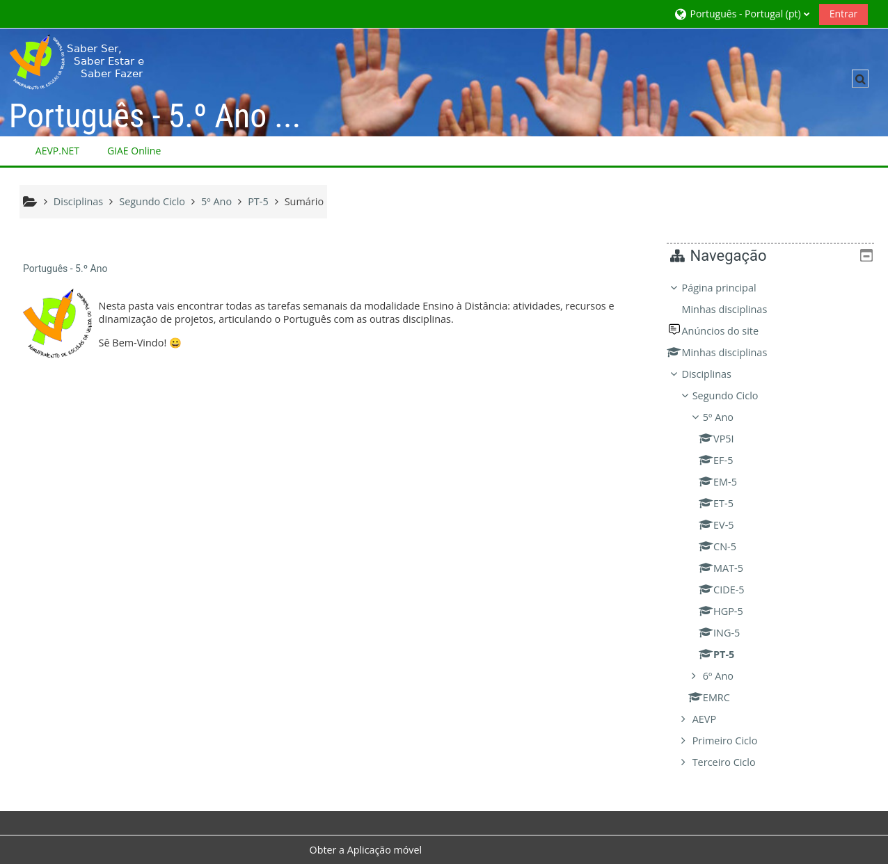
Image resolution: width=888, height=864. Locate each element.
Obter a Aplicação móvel (366, 849)
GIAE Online (134, 150)
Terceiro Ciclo (734, 762)
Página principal (729, 287)
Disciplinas (716, 374)
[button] (741, 13)
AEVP (714, 719)
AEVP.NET (57, 150)
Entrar (844, 13)
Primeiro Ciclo (735, 740)
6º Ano (728, 675)
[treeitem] (775, 525)
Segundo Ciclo (735, 395)
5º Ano (728, 417)
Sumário (304, 201)
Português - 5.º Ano (65, 268)
